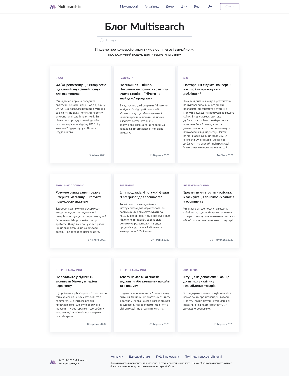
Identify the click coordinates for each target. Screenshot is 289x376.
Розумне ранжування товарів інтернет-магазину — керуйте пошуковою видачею (79, 197)
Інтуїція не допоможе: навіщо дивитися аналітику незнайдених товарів (206, 281)
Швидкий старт (139, 356)
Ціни (183, 6)
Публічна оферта (167, 356)
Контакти (116, 356)
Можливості (129, 6)
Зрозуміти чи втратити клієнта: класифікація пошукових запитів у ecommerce (208, 197)
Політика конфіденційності (203, 356)
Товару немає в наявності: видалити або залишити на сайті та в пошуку (145, 281)
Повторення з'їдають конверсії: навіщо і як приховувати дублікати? (207, 89)
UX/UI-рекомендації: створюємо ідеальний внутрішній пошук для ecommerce (81, 89)
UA (210, 6)
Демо (170, 6)
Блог (197, 6)
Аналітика (152, 6)
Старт (229, 6)
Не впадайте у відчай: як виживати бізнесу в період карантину (76, 281)
